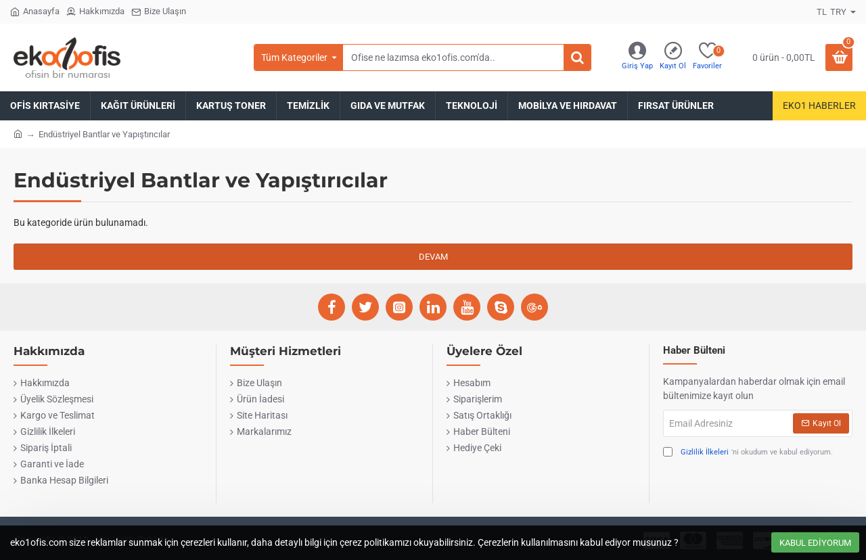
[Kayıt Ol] (672, 57)
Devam (433, 257)
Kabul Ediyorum (815, 543)
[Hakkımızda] (95, 11)
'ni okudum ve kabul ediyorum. (748, 453)
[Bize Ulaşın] (158, 11)
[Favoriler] (707, 57)
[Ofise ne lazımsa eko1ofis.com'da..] (577, 57)
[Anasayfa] (35, 11)
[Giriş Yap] (637, 57)
